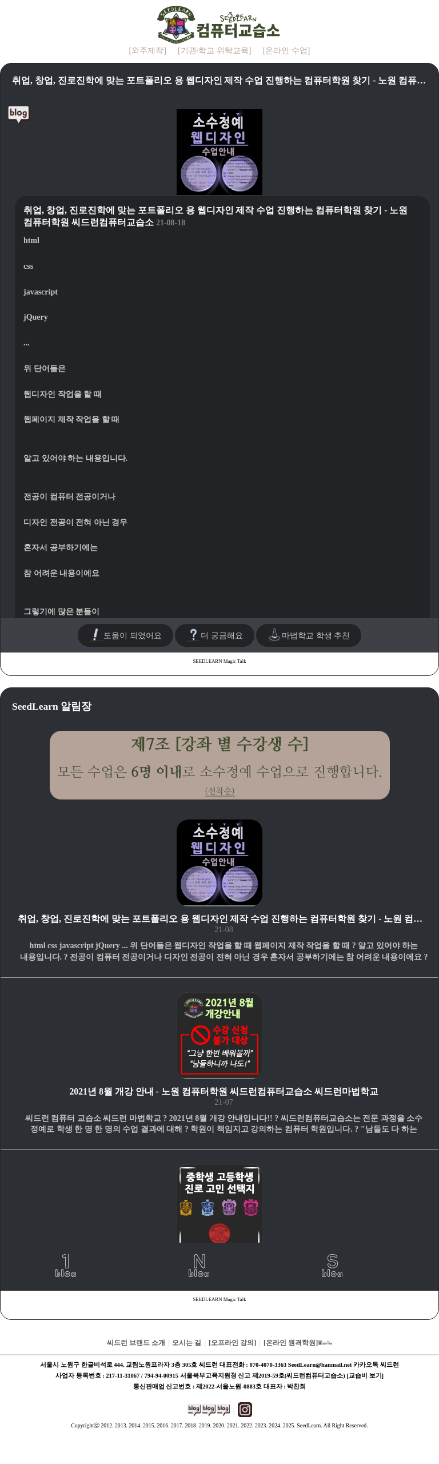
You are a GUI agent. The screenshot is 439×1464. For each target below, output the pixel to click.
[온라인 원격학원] (298, 1343)
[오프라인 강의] (232, 1343)
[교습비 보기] (365, 1375)
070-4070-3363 (267, 1365)
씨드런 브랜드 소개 (136, 1343)
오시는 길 (186, 1343)
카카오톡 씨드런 (376, 1365)
